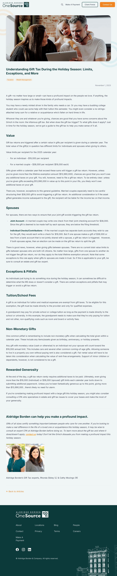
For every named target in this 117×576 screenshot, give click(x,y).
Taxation (10, 80)
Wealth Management (23, 80)
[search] (62, 4)
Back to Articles (15, 491)
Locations (39, 525)
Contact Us (107, 4)
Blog (56, 525)
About (18, 525)
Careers (77, 531)
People (76, 525)
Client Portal (90, 4)
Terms (57, 531)
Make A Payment (72, 4)
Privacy (38, 531)
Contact (19, 531)
